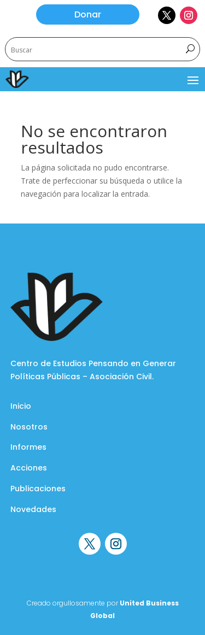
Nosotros (29, 426)
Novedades (33, 509)
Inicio (20, 406)
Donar (87, 14)
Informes (28, 447)
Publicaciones (38, 488)
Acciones (28, 467)
